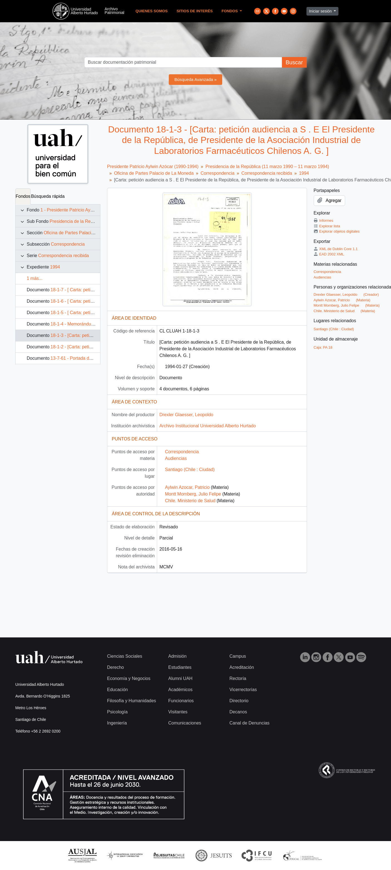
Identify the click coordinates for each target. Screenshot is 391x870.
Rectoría (237, 678)
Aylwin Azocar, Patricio (187, 487)
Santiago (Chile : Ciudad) (190, 469)
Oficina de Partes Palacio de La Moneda (83, 232)
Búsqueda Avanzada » (195, 79)
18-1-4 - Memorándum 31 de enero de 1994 (94, 324)
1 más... (35, 278)
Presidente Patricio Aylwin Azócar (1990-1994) (153, 166)
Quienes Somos (151, 11)
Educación (117, 689)
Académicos (180, 689)
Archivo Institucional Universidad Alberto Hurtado (207, 425)
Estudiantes (180, 667)
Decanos (238, 711)
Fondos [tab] (23, 196)
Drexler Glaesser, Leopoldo (186, 414)
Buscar (294, 62)
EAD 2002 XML (329, 254)
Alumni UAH (180, 678)
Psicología (117, 711)
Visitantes (177, 711)
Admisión (177, 656)
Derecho (115, 667)
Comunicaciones (184, 723)
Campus (237, 656)
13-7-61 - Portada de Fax (75, 358)
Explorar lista (327, 226)
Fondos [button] (230, 11)
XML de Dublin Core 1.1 (336, 249)
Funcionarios (181, 700)
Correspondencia (68, 244)
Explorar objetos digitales (337, 231)
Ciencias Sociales (124, 656)
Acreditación (241, 667)
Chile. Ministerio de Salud (190, 500)
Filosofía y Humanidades (131, 700)
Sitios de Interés (195, 11)
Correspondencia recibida (63, 255)
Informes (323, 220)
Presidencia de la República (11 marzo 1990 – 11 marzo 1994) (267, 166)
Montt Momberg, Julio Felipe (193, 494)
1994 (55, 267)
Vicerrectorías (243, 689)
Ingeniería (117, 723)
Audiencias (176, 458)
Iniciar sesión (321, 11)
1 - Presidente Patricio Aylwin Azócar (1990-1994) (89, 210)
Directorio (238, 700)
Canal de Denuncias (249, 723)
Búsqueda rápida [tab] (48, 196)
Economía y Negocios (128, 678)
